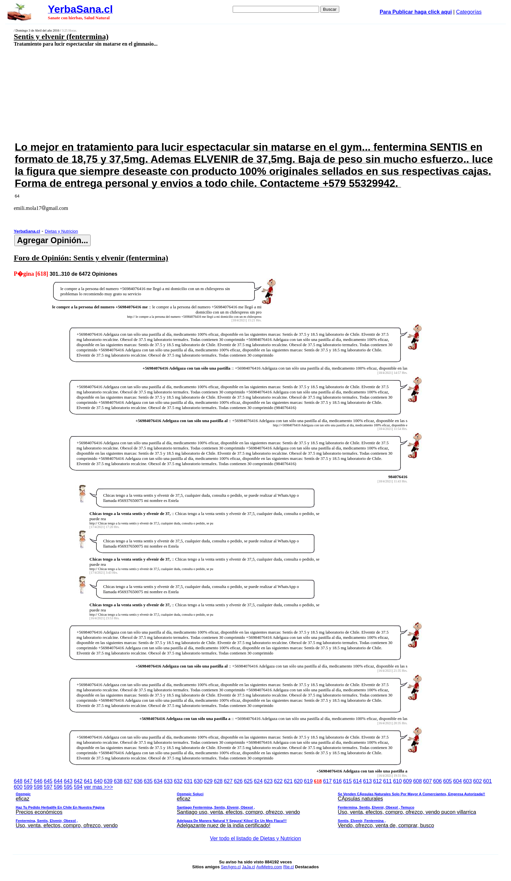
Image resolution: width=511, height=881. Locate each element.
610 (397, 781)
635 (148, 781)
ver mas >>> (255, 807)
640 (98, 781)
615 (347, 781)
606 (437, 781)
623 (268, 781)
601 (487, 781)
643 (68, 781)
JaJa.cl (248, 866)
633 (168, 781)
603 (467, 781)
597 (48, 787)
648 (18, 781)
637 (128, 781)
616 (337, 781)
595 (68, 787)
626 (238, 781)
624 (258, 781)
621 (288, 781)
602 (477, 781)
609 (407, 781)
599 (28, 787)
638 (118, 781)
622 (278, 781)
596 (58, 787)
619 (308, 781)
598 (38, 787)
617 (327, 781)
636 (138, 781)
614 (357, 781)
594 (78, 787)
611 (387, 781)
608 (417, 781)
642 (78, 781)
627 (228, 781)
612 (377, 781)
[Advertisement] (200, 93)
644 (58, 781)
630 (198, 781)
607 (427, 781)
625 (248, 781)
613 (367, 781)
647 (28, 781)
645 (48, 781)
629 (208, 781)
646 (38, 781)
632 (178, 781)
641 (88, 781)
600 (18, 787)
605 (447, 781)
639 (108, 781)
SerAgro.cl (231, 866)
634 (158, 781)
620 (298, 781)
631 (188, 781)
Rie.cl (288, 866)
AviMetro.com (269, 866)
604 (457, 781)
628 (218, 781)
